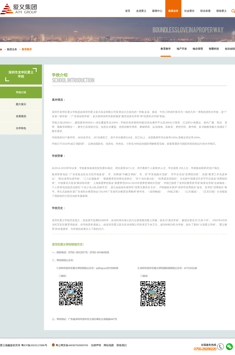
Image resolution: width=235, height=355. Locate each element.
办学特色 (21, 128)
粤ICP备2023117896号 (34, 345)
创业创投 (230, 48)
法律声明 (96, 345)
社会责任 (189, 10)
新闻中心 (157, 10)
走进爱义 (141, 10)
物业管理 (198, 48)
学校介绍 (21, 92)
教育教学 (27, 49)
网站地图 (109, 345)
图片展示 (21, 104)
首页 (127, 10)
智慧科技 (214, 48)
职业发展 (205, 10)
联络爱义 (221, 10)
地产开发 (182, 48)
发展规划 (21, 116)
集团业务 (173, 10)
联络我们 (122, 345)
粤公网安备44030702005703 (72, 345)
